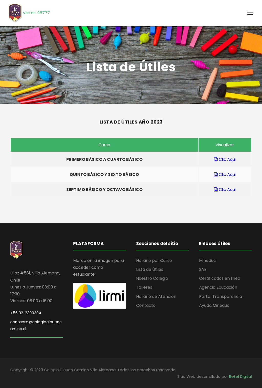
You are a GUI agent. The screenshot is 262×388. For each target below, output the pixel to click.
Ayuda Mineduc (214, 305)
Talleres (144, 287)
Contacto (146, 305)
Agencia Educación (218, 287)
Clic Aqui (225, 159)
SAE (202, 269)
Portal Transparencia (220, 296)
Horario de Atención (156, 296)
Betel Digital (240, 376)
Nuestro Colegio (152, 278)
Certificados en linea (219, 278)
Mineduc (207, 260)
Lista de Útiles (149, 269)
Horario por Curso (154, 260)
